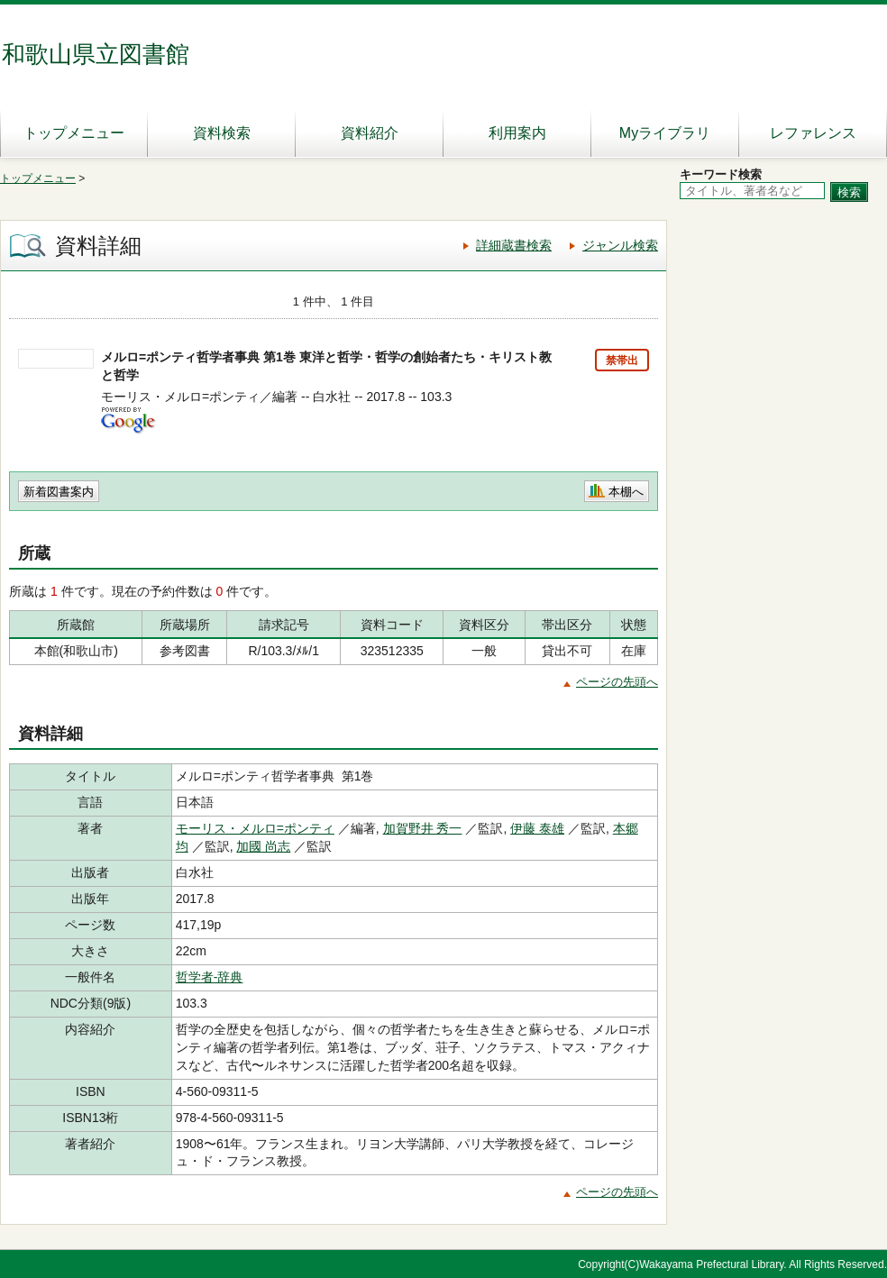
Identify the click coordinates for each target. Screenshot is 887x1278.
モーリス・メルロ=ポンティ (255, 828)
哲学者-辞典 (209, 977)
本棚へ (626, 491)
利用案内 (517, 133)
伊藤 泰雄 (537, 828)
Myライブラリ (664, 133)
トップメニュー (73, 133)
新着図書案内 (58, 491)
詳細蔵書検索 (514, 245)
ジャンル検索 (620, 245)
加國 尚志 (263, 846)
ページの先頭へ (617, 682)
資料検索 (222, 133)
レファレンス (813, 133)
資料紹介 (369, 133)
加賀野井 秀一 (422, 828)
